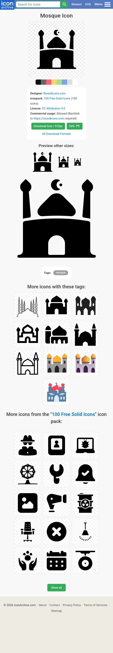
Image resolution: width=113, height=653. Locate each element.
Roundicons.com (55, 93)
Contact (55, 605)
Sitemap (56, 611)
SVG (88, 4)
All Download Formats (56, 134)
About (43, 605)
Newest (77, 4)
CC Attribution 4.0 (53, 108)
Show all (56, 587)
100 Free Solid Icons (57, 98)
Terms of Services (95, 605)
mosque (60, 272)
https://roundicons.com (49, 118)
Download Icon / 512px (48, 126)
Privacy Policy (72, 605)
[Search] (64, 4)
